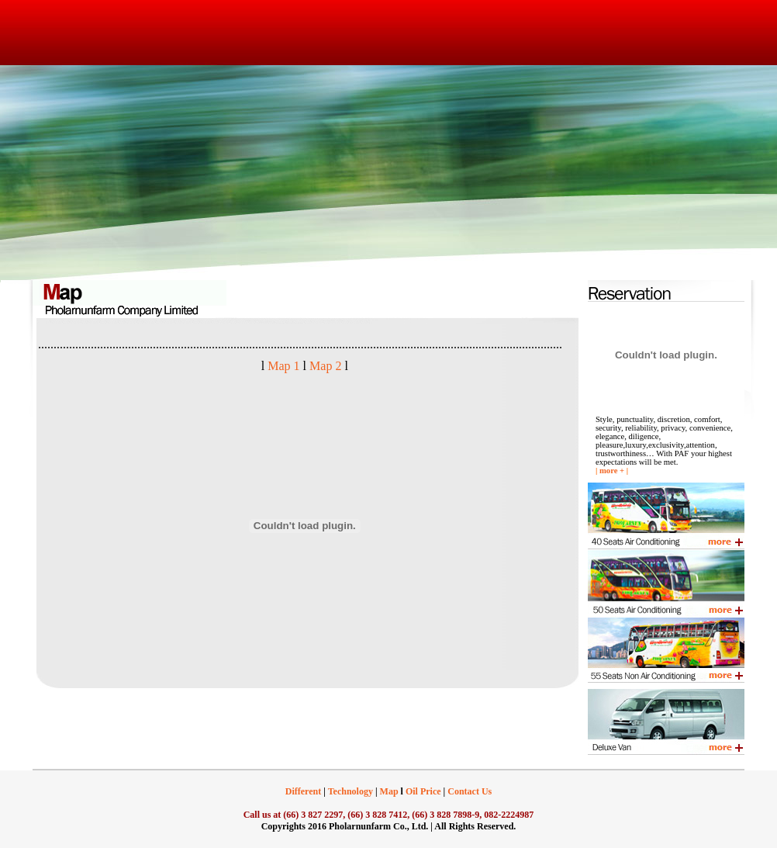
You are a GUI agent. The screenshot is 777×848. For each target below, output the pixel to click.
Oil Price (422, 791)
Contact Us (469, 791)
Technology (350, 791)
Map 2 (323, 365)
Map (388, 791)
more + (611, 470)
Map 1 (283, 365)
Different (303, 791)
